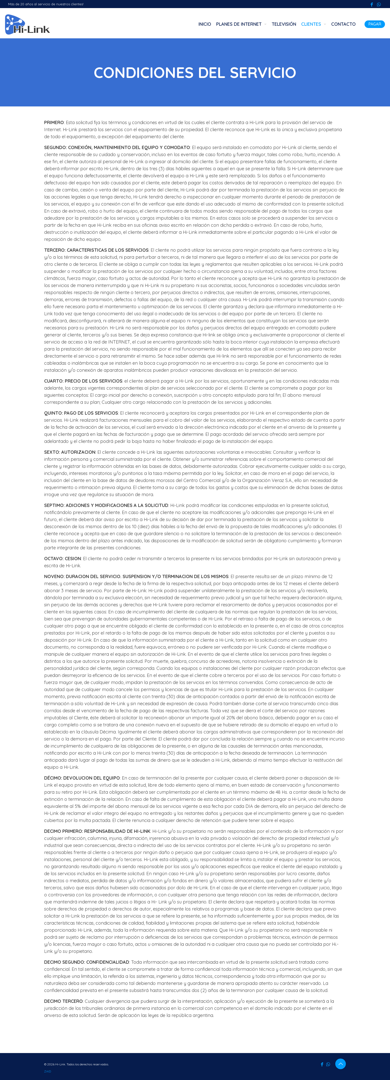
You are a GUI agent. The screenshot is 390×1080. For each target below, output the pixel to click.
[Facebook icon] (371, 4)
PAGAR (374, 23)
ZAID (47, 1071)
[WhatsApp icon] (378, 4)
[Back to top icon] (340, 1064)
